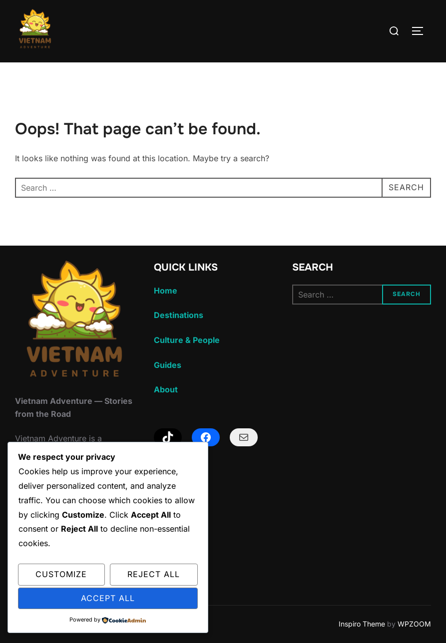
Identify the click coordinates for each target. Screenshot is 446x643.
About (166, 389)
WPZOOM (414, 624)
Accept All (108, 598)
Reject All (153, 574)
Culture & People (187, 340)
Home (165, 291)
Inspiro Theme (362, 624)
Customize (61, 574)
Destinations (178, 315)
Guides (167, 365)
